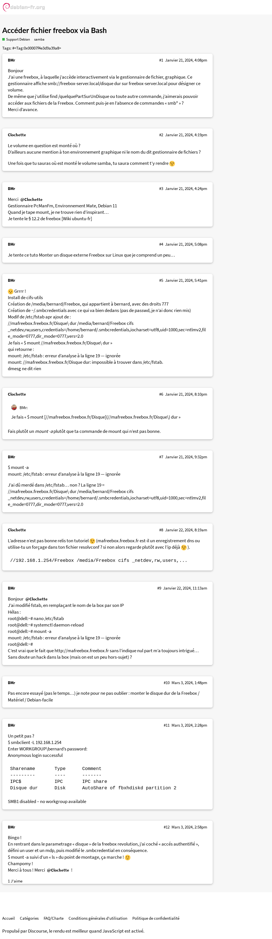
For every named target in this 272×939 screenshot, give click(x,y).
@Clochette (31, 199)
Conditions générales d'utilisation (98, 918)
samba (39, 39)
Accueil (8, 918)
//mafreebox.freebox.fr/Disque (52, 362)
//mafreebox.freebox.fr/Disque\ (38, 323)
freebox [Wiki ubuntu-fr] (69, 219)
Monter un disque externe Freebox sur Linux (81, 255)
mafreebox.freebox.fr (118, 541)
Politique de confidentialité (155, 918)
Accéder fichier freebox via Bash (54, 30)
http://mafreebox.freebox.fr (82, 651)
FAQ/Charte (54, 918)
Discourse (37, 931)
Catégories (29, 918)
